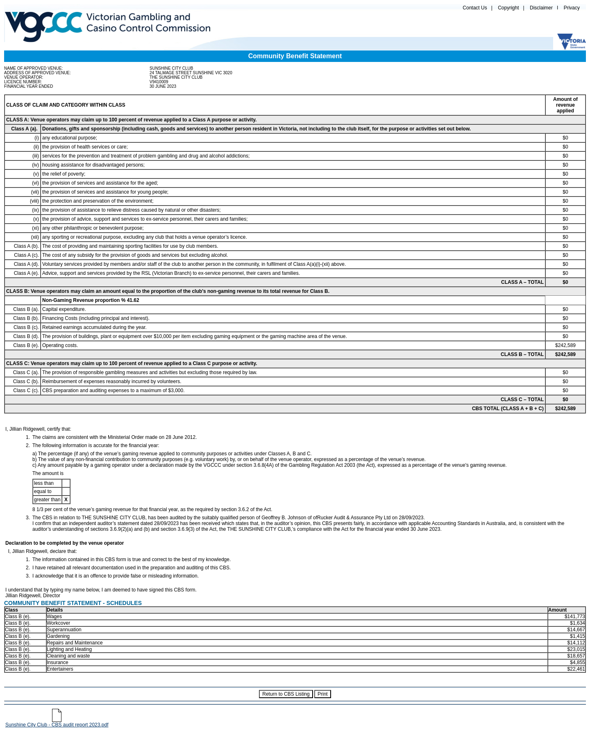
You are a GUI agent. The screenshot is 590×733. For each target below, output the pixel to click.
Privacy (572, 8)
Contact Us (475, 8)
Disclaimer (541, 8)
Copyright (508, 8)
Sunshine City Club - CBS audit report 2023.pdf (56, 722)
